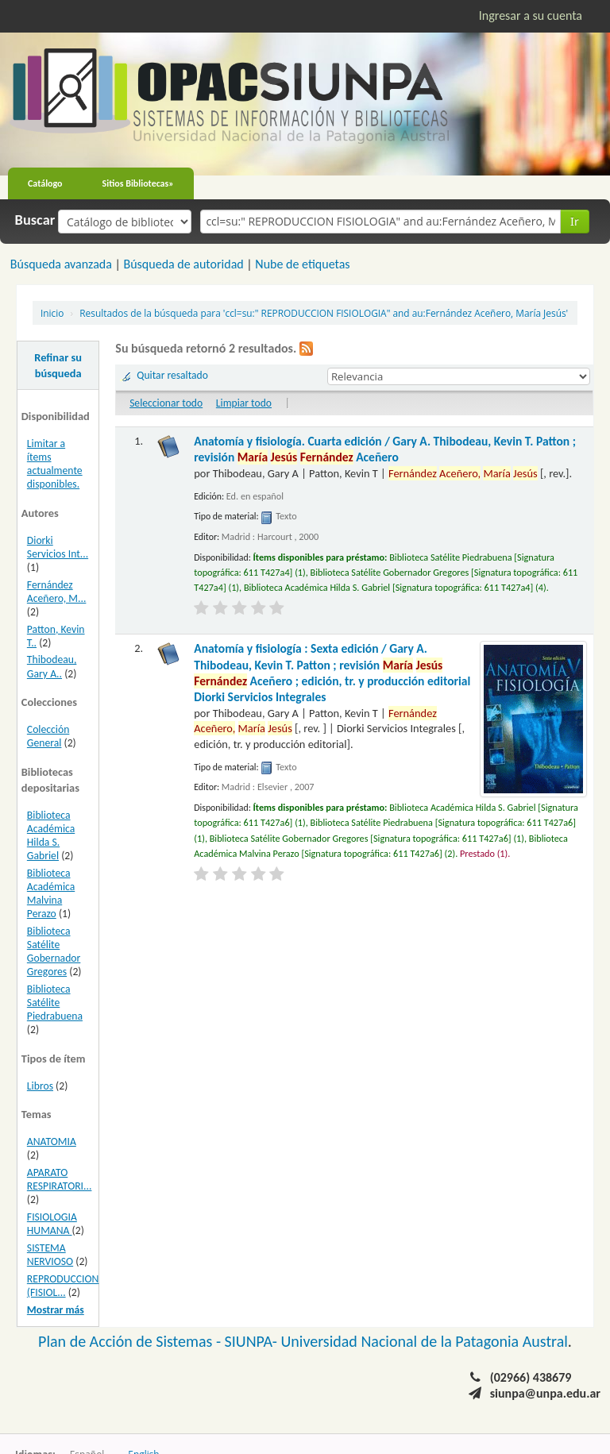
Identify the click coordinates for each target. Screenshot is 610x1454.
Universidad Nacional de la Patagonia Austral (424, 1341)
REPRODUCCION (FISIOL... (63, 1285)
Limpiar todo (244, 403)
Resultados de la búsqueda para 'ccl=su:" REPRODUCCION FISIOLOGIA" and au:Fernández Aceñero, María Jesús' (323, 313)
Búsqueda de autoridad (183, 264)
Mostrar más (55, 1310)
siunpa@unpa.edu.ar (545, 1393)
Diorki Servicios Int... (57, 547)
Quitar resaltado (172, 375)
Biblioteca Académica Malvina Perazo (51, 893)
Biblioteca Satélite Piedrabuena (55, 1002)
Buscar (35, 220)
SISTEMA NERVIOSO (50, 1254)
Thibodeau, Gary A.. (52, 666)
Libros (40, 1086)
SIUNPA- (253, 1341)
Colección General (48, 736)
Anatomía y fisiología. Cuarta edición (385, 449)
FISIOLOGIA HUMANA (52, 1223)
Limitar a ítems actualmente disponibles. (55, 464)
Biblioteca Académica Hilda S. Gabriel (51, 835)
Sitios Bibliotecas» (138, 183)
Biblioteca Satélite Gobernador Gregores (53, 951)
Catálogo (45, 183)
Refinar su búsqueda (58, 365)
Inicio (52, 313)
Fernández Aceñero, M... (57, 591)
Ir (574, 221)
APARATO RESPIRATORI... (59, 1179)
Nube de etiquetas (302, 264)
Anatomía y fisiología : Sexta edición (332, 672)
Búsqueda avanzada (61, 264)
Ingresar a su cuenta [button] (530, 15)
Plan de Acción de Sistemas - (131, 1341)
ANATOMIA (51, 1141)
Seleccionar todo (166, 403)
